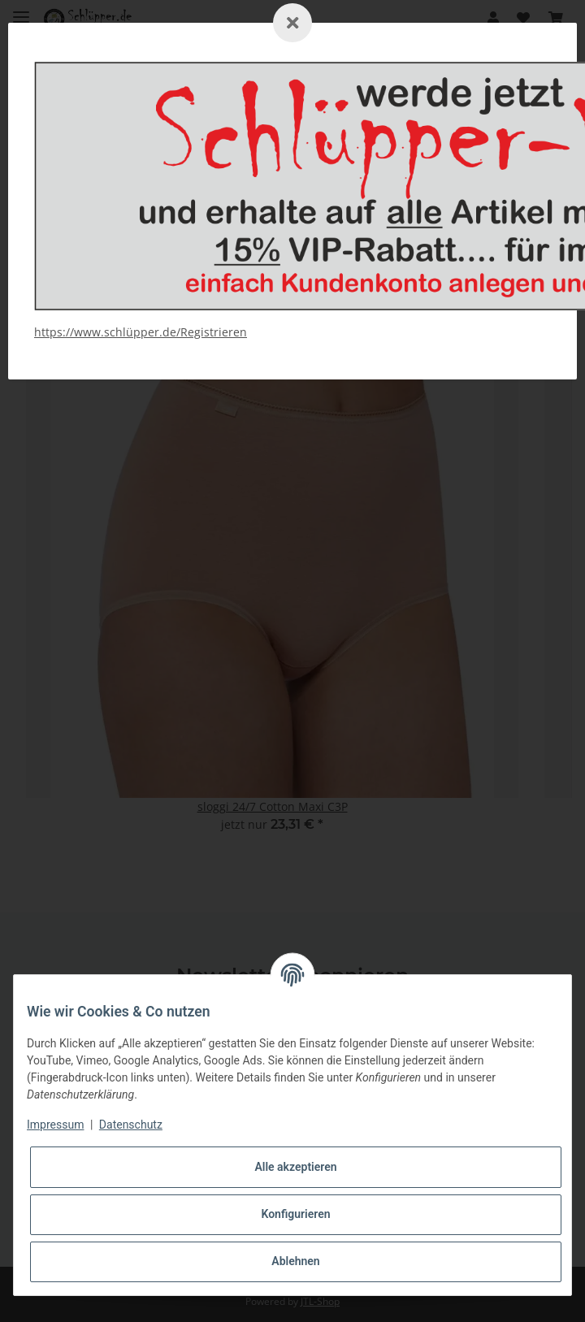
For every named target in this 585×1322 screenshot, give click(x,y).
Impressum (55, 1124)
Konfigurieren (295, 1213)
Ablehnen (295, 1261)
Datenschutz (130, 1124)
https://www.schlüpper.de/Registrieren (140, 332)
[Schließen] (292, 22)
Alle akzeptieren (295, 1166)
